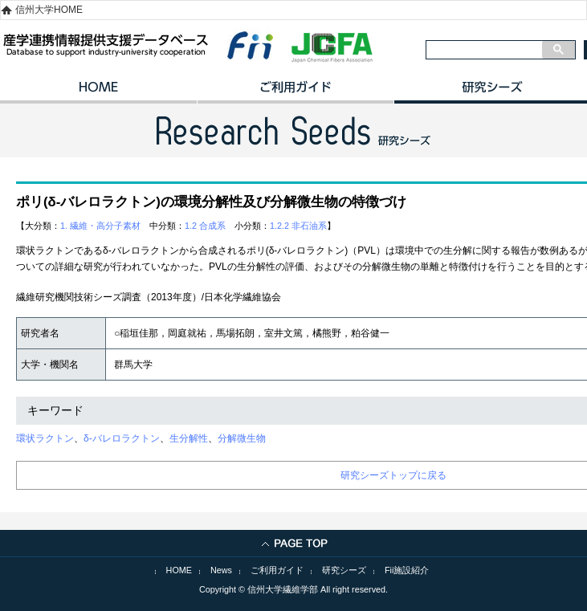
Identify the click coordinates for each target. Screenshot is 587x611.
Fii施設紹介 (407, 570)
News (221, 570)
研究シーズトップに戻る (393, 475)
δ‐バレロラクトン (122, 438)
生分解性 (188, 438)
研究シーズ (344, 570)
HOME (98, 92)
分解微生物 (242, 438)
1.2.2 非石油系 (298, 225)
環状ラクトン (45, 438)
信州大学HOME (49, 9)
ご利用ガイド (295, 92)
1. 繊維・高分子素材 (100, 225)
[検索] (484, 50)
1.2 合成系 (205, 225)
